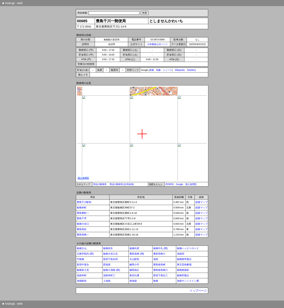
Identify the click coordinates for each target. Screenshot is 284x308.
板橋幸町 (82, 207)
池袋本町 (82, 275)
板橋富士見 (83, 270)
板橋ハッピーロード (188, 248)
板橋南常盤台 (184, 259)
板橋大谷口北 (110, 253)
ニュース (167, 70)
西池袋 (106, 264)
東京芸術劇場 (184, 264)
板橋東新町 (183, 270)
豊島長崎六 (159, 253)
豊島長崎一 (83, 234)
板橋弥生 (108, 248)
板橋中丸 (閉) (160, 248)
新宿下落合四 (110, 259)
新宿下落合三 (160, 275)
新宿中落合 (83, 264)
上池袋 (106, 280)
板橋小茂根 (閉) (111, 270)
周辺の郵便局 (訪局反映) (121, 184)
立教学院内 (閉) (85, 253)
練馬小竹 (134, 264)
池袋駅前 (82, 280)
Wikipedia (180, 70)
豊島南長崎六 (160, 270)
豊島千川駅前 (84, 202)
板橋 (155, 280)
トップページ (198, 290)
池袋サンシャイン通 (188, 280)
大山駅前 (134, 259)
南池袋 (133, 280)
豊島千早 (82, 218)
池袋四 (180, 253)
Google (179, 184)
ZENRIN (169, 184)
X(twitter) (191, 70)
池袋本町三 (109, 275)
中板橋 (80, 259)
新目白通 (134, 275)
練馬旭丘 (134, 270)
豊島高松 (82, 229)
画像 (158, 70)
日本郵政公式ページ (157, 44)
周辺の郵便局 (99, 184)
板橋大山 (82, 248)
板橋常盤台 (183, 275)
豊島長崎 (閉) (136, 253)
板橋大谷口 (83, 223)
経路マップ (201, 202)
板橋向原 (134, 248)
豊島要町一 (83, 213)
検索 (151, 70)
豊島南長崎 (159, 264)
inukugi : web (12, 3)
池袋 (155, 259)
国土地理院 (191, 184)
